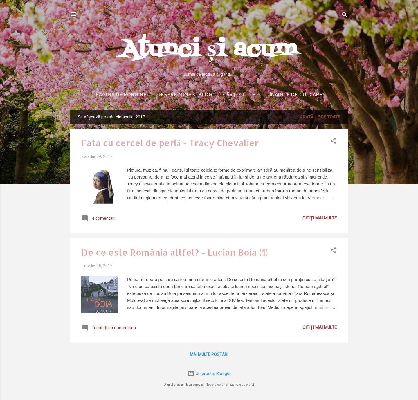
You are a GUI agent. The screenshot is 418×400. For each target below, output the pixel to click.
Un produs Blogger (209, 373)
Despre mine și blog (184, 94)
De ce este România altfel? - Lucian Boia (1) (174, 252)
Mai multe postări (209, 354)
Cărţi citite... (241, 94)
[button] (333, 141)
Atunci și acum (209, 50)
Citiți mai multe (319, 218)
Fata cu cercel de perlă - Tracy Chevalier (170, 142)
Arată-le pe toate (320, 117)
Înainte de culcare (295, 94)
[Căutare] (344, 16)
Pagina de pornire (121, 94)
